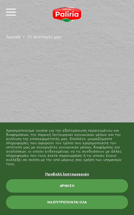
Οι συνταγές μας (45, 37)
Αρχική (13, 37)
